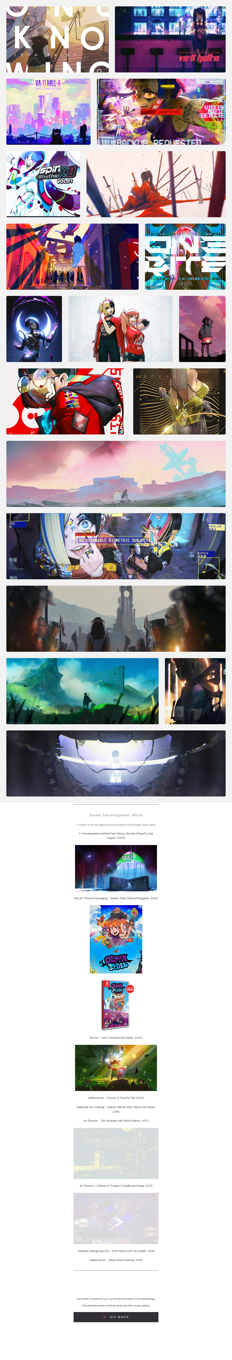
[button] (116, 1317)
